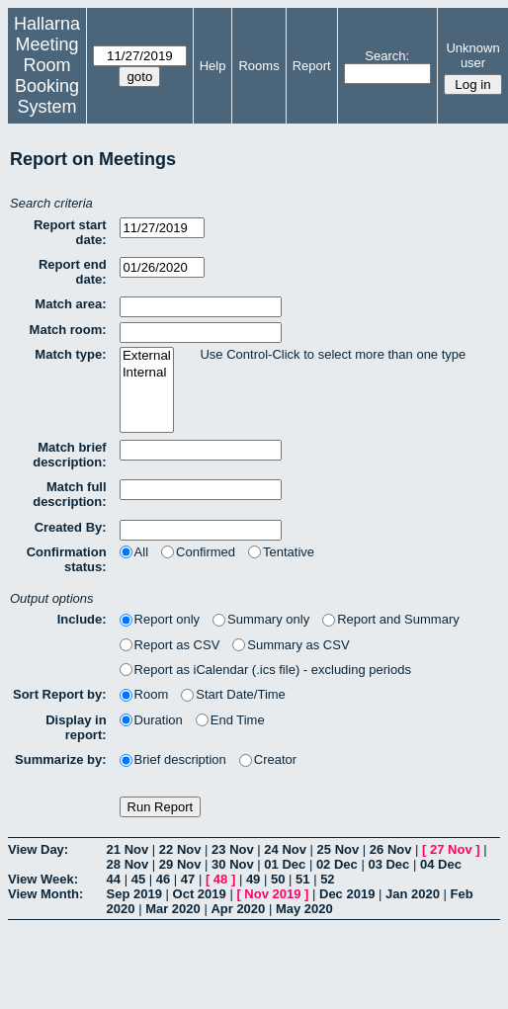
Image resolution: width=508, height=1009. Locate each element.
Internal (147, 373)
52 (327, 879)
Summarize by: (60, 759)
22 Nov (180, 849)
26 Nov (391, 849)
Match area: (70, 303)
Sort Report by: (60, 694)
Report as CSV (170, 644)
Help (213, 65)
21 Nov (128, 849)
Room (144, 694)
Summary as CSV (290, 644)
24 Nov (285, 849)
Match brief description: (69, 454)
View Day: (38, 849)
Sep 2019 (134, 893)
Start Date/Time (233, 694)
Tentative (281, 552)
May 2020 (304, 908)
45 (138, 879)
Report (312, 65)
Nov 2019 (272, 893)
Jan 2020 (412, 893)
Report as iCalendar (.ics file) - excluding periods (265, 669)
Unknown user (472, 55)
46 (163, 879)
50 (278, 879)
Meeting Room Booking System (47, 76)
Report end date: (73, 272)
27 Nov (451, 849)
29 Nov (180, 864)
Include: (82, 619)
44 (114, 879)
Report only (160, 619)
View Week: (43, 879)
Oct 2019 (199, 893)
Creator (267, 759)
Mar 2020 (173, 908)
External (147, 356)
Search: (387, 55)
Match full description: (69, 494)
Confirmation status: (67, 559)
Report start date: (70, 232)
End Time (230, 720)
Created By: (71, 527)
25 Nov (338, 849)
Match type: (70, 354)
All (134, 552)
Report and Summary (391, 619)
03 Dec (388, 864)
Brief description (173, 759)
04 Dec (441, 864)
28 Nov (128, 864)
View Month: (45, 893)
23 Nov (233, 849)
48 (220, 879)
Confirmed (198, 552)
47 (188, 879)
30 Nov (233, 864)
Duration (151, 720)
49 (253, 879)
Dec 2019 (347, 893)
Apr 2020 (238, 908)
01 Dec (284, 864)
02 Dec (337, 864)
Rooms (258, 65)
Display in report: (75, 727)
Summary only (260, 619)
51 (302, 879)
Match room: (68, 329)
